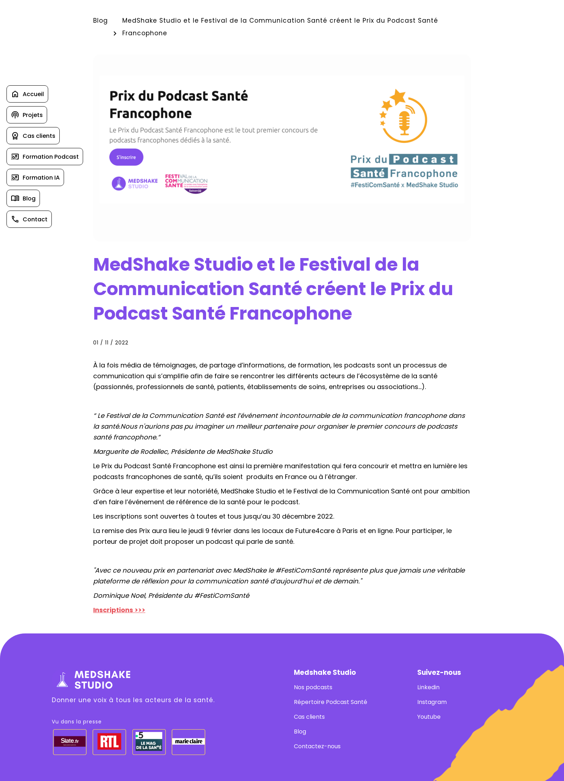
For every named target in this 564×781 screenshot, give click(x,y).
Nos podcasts (313, 687)
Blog (100, 20)
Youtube (429, 717)
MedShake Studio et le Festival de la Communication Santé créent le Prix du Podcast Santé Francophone (280, 26)
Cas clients (309, 717)
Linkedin (428, 687)
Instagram (432, 702)
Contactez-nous (317, 746)
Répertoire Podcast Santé (330, 702)
